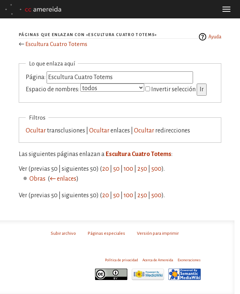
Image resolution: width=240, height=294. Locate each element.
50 (116, 169)
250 (142, 169)
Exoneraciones (189, 260)
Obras (37, 179)
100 (128, 169)
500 (156, 169)
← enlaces (63, 179)
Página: (36, 77)
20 (105, 169)
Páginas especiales (106, 233)
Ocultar (36, 130)
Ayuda (214, 36)
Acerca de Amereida (157, 260)
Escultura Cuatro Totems (56, 44)
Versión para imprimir (158, 233)
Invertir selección (173, 89)
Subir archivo (63, 233)
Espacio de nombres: (52, 89)
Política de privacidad (121, 260)
